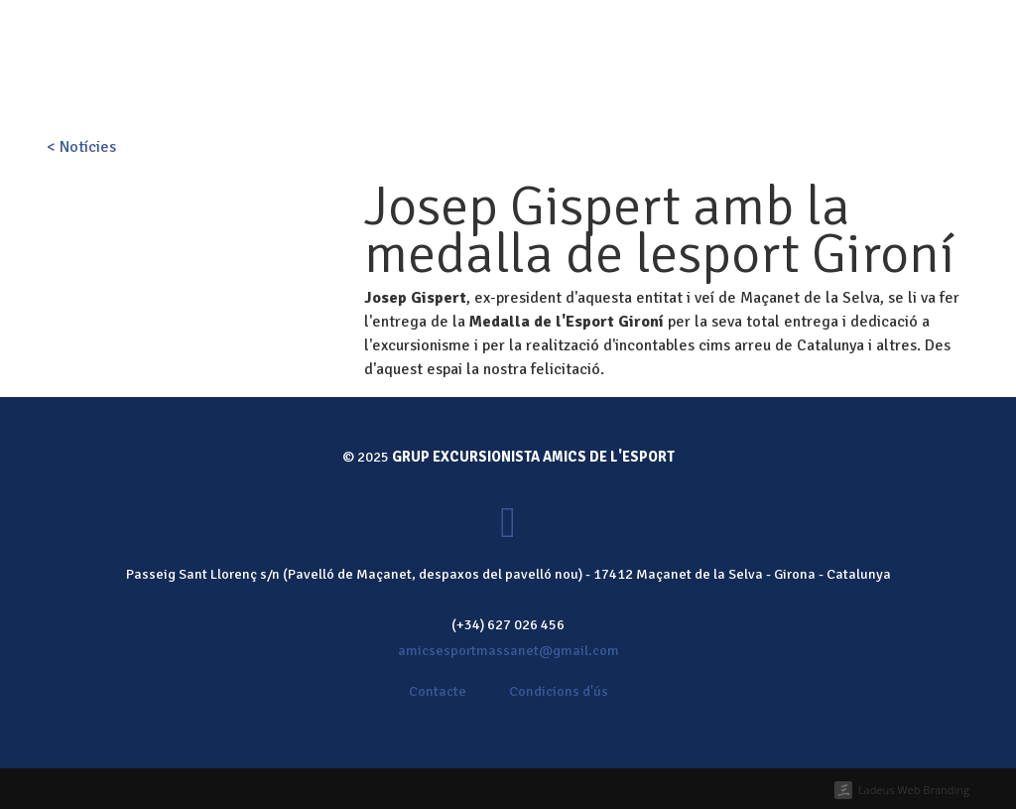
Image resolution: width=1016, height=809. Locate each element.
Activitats (463, 83)
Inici (315, 83)
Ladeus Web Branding (913, 789)
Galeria (643, 83)
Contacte (807, 83)
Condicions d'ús (558, 691)
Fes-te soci (477, 28)
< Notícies (81, 147)
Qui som (378, 83)
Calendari (557, 83)
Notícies (722, 83)
